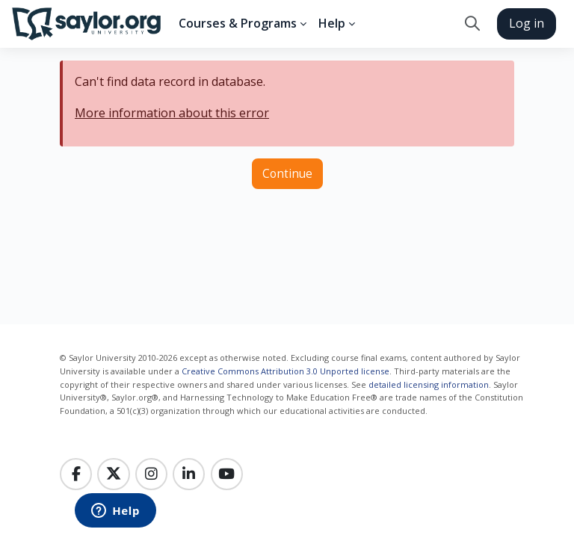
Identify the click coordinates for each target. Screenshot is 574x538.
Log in (526, 23)
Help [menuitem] (331, 23)
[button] (472, 24)
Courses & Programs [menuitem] (238, 23)
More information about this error (172, 113)
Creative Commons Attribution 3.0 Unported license (285, 371)
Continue (287, 173)
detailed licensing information (428, 384)
